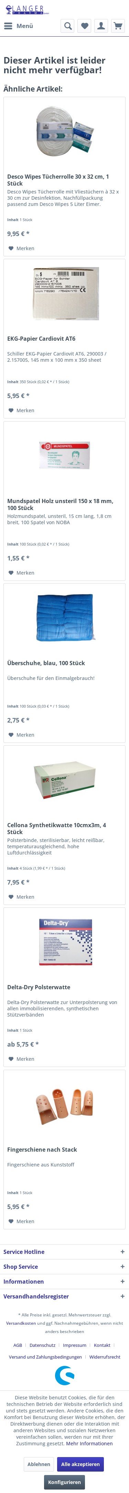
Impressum (74, 1345)
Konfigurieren (64, 1482)
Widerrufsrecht (104, 1357)
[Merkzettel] (84, 26)
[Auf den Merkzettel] (21, 248)
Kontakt (102, 1345)
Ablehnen (39, 1464)
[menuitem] (18, 26)
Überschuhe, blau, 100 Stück (46, 663)
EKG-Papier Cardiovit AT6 (41, 338)
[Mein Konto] (101, 26)
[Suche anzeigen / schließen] (67, 26)
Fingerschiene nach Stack (42, 1149)
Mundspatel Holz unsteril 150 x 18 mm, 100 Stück (60, 504)
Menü (18, 25)
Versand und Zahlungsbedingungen (45, 1357)
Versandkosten (21, 1323)
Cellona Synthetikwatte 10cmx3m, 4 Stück (56, 828)
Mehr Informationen (89, 1443)
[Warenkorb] (118, 26)
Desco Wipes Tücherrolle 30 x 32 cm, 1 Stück (58, 180)
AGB (17, 1345)
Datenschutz (42, 1345)
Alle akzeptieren (80, 1464)
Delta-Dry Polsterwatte (38, 987)
